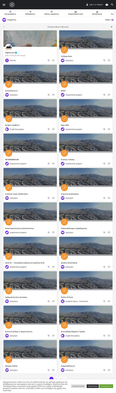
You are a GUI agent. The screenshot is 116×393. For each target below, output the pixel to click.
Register (100, 4)
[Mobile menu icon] (4, 4)
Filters (109, 20)
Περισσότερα (92, 386)
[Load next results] (111, 27)
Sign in (91, 4)
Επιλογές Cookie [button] (78, 386)
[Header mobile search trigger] (112, 4)
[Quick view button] (49, 60)
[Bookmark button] (53, 60)
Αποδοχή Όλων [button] (106, 386)
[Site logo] (12, 5)
